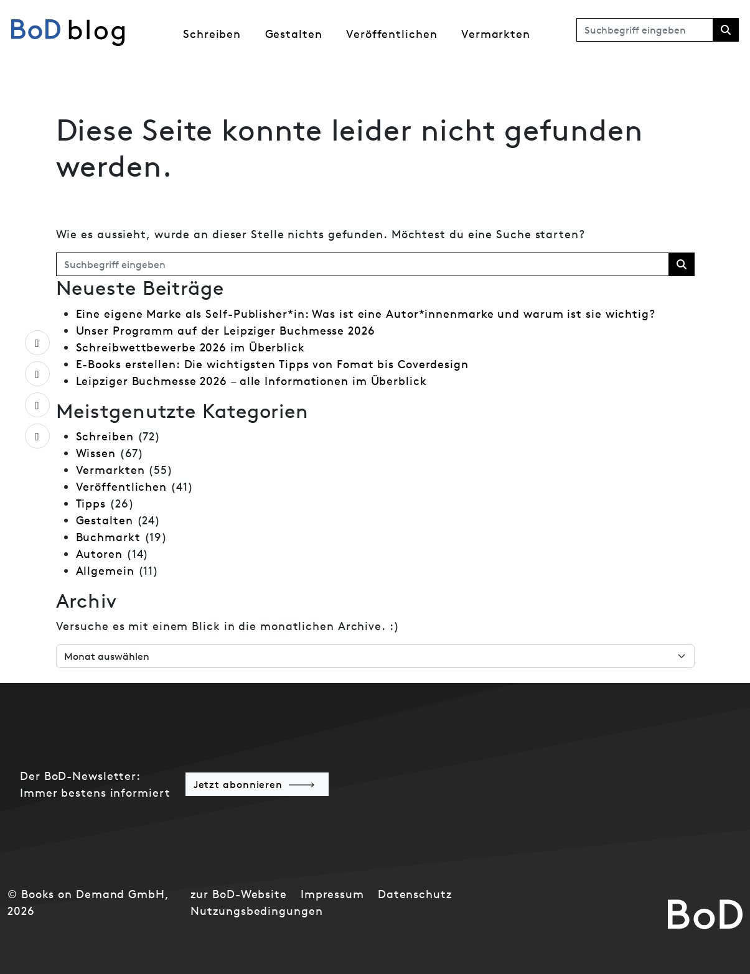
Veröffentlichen (392, 34)
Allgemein (105, 571)
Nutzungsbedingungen (256, 911)
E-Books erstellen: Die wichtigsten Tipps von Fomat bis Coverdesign (272, 364)
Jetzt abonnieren (238, 784)
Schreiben (212, 34)
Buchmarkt (108, 537)
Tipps (91, 503)
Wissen (96, 453)
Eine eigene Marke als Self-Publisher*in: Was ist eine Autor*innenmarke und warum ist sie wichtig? (365, 314)
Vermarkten (495, 34)
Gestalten (293, 34)
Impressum (332, 894)
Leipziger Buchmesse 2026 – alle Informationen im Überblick (251, 381)
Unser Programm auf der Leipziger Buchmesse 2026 (225, 330)
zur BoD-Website (238, 894)
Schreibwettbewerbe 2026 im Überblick (190, 347)
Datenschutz (415, 894)
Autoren (99, 554)
